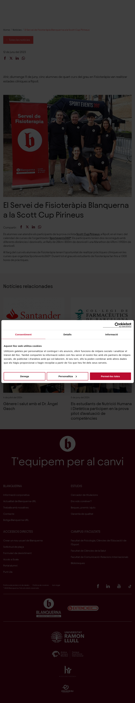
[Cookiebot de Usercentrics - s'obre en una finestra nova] (117, 325)
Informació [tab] (111, 334)
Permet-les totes (110, 376)
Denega (24, 376)
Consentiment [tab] (23, 334)
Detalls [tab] (68, 334)
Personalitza (67, 376)
